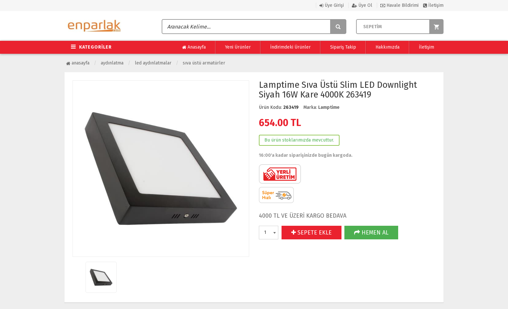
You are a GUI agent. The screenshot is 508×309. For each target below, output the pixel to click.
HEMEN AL (371, 232)
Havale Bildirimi (399, 5)
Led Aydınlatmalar (153, 63)
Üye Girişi (331, 5)
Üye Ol (362, 5)
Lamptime (329, 107)
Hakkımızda (387, 47)
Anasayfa (194, 47)
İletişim (433, 5)
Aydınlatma (112, 63)
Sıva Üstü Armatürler (204, 63)
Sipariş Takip (343, 47)
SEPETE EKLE (311, 232)
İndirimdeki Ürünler (290, 47)
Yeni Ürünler (238, 47)
